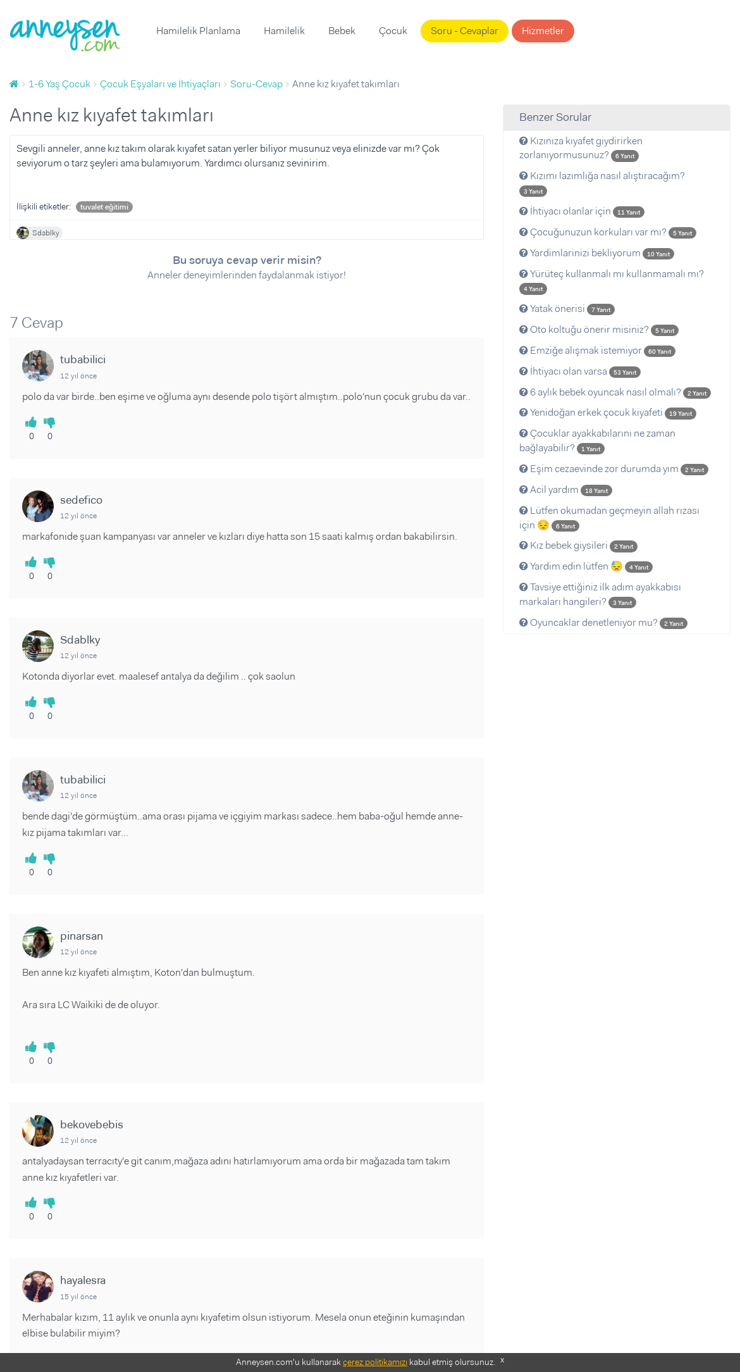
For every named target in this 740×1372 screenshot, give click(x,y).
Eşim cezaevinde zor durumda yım (613, 468)
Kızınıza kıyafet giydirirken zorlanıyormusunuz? (581, 148)
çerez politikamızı (375, 1362)
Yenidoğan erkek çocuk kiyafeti (607, 412)
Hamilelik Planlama (198, 30)
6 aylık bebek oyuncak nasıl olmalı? (615, 392)
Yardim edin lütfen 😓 (586, 566)
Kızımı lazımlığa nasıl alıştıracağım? (602, 183)
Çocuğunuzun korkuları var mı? (607, 232)
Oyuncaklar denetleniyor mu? (603, 622)
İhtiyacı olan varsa (580, 371)
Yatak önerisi (567, 308)
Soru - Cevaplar (464, 30)
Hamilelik (284, 30)
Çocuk (393, 30)
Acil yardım (565, 489)
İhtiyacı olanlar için (581, 211)
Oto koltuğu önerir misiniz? (599, 329)
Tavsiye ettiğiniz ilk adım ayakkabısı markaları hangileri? (600, 594)
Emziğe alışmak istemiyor (597, 350)
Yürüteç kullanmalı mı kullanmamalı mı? (611, 281)
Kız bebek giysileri (578, 545)
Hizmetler (543, 30)
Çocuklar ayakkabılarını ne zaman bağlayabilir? (597, 440)
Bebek (341, 30)
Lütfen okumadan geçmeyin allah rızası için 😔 (609, 518)
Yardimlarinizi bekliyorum (596, 252)
